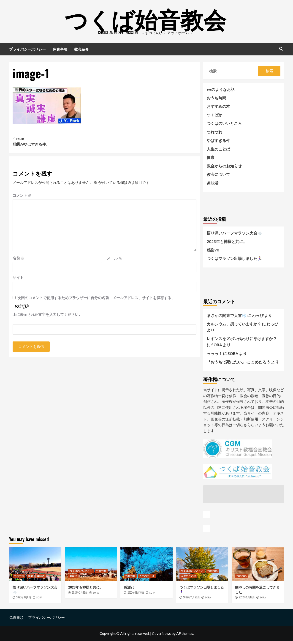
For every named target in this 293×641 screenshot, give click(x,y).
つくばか (214, 114)
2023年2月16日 (80, 592)
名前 (18, 258)
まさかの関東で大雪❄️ (227, 315)
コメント (22, 195)
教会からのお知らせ (224, 166)
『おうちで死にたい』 (226, 362)
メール (114, 258)
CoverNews (161, 633)
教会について (218, 174)
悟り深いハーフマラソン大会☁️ (234, 233)
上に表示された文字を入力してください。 (47, 314)
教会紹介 (81, 49)
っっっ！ (214, 353)
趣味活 (212, 183)
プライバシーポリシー (27, 49)
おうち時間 (216, 97)
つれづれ (214, 132)
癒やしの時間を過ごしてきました (257, 589)
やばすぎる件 (218, 140)
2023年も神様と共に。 (227, 241)
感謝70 (213, 250)
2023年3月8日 (23, 597)
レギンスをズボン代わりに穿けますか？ (242, 338)
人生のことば (218, 149)
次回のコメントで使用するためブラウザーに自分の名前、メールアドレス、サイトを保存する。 (96, 297)
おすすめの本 (218, 106)
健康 (210, 157)
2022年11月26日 (191, 597)
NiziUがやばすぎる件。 (58, 141)
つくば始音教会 (145, 18)
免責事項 (60, 49)
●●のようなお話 (221, 89)
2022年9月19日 (247, 597)
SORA (39, 597)
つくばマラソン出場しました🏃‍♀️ (234, 258)
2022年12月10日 (136, 592)
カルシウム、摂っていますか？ (234, 324)
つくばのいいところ (224, 123)
